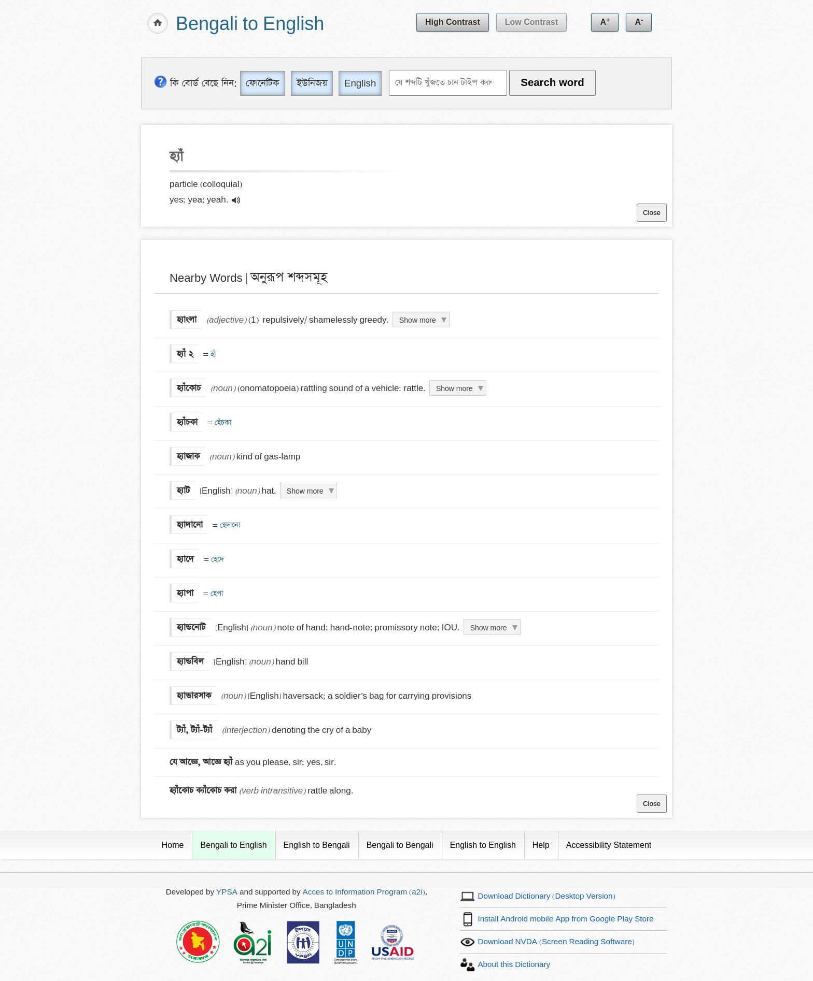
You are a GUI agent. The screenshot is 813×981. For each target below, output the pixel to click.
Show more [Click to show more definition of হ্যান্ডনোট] (488, 628)
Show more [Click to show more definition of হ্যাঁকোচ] (454, 388)
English (360, 83)
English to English (483, 845)
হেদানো (229, 525)
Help (541, 845)
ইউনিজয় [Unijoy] (312, 83)
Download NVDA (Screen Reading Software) (556, 941)
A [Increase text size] (605, 21)
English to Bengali (317, 845)
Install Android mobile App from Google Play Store (565, 919)
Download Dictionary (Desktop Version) (546, 896)
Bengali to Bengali (400, 845)
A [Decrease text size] (639, 21)
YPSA (226, 892)
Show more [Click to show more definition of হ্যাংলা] (417, 320)
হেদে (216, 559)
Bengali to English (250, 25)
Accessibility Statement (609, 845)
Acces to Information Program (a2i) (364, 892)
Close (652, 213)
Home (173, 845)
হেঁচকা (222, 422)
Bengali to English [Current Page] (233, 845)
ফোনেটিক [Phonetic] (262, 83)
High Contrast (452, 22)
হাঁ (212, 354)
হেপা (215, 593)
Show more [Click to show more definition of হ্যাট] (305, 491)
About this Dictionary (514, 964)
